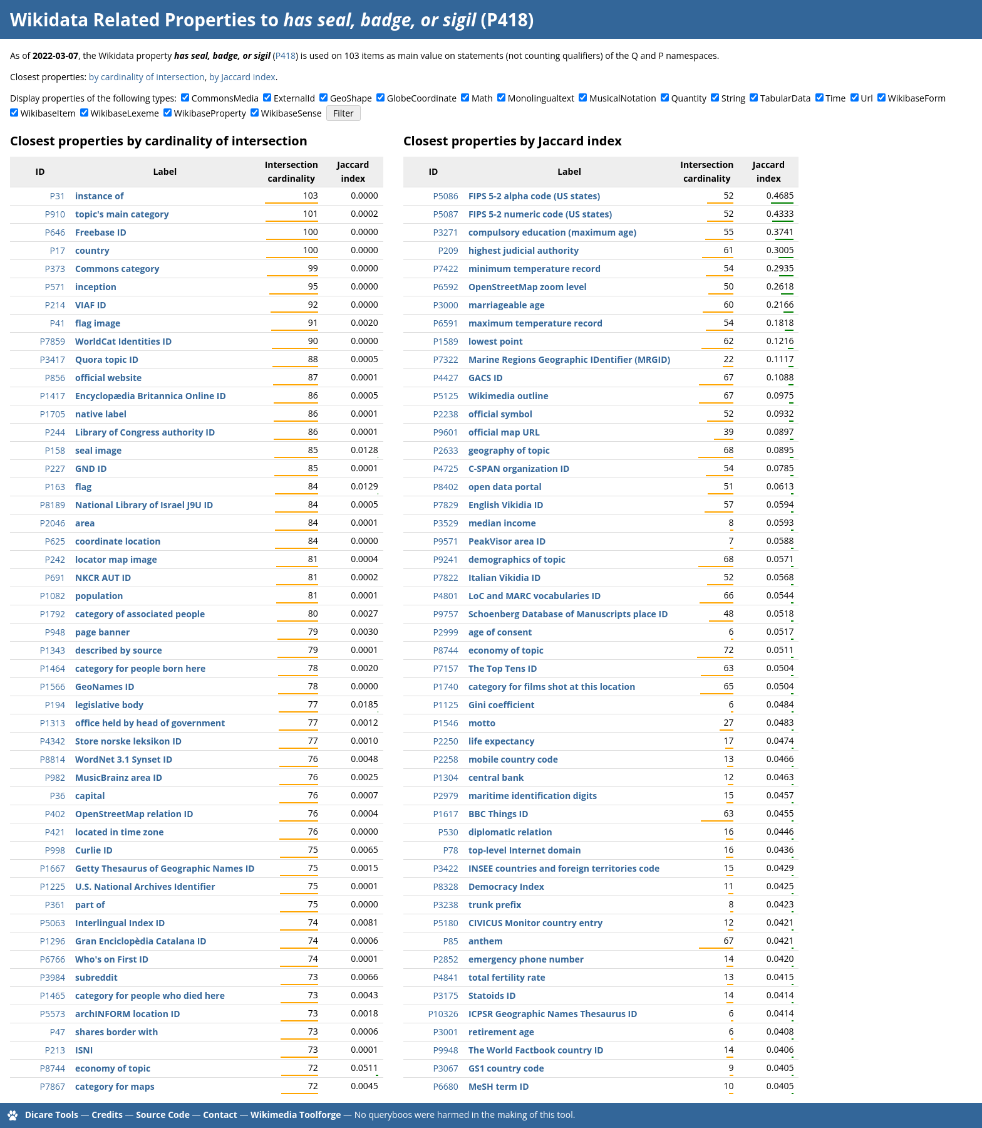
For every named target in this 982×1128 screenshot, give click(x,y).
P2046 (52, 523)
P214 (55, 305)
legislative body (109, 705)
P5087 (445, 214)
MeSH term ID (498, 1086)
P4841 (445, 977)
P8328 (445, 886)
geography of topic (509, 450)
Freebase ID (101, 232)
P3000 (445, 305)
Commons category (117, 268)
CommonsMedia (225, 98)
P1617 (445, 814)
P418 (286, 55)
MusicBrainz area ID (118, 777)
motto (481, 723)
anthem (485, 941)
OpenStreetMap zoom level (527, 287)
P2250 (445, 741)
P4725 (445, 468)
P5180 (445, 923)
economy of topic (112, 1068)
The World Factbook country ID (536, 1050)
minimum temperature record (534, 268)
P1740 (445, 686)
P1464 (52, 668)
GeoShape (351, 98)
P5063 (52, 923)
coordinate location (117, 541)
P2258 (445, 759)
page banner (102, 632)
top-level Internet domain (524, 850)
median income (502, 523)
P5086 (445, 196)
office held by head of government (150, 723)
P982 (55, 777)
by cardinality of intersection (147, 77)
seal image (98, 450)
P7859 (52, 341)
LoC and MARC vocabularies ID (534, 596)
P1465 (52, 995)
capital (90, 796)
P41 (57, 323)
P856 (55, 378)
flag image (97, 323)
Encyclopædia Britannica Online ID (150, 396)
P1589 (445, 341)
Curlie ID (94, 850)
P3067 (445, 1068)
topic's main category (122, 214)
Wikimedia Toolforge (296, 1114)
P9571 (445, 541)
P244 (55, 432)
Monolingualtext (541, 98)
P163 (55, 487)
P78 (450, 850)
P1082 (52, 596)
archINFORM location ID (127, 1014)
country (92, 250)
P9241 (445, 559)
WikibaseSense (291, 113)
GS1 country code (506, 1068)
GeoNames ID (105, 686)
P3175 (445, 995)
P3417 (52, 359)
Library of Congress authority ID (145, 432)
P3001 (445, 1032)
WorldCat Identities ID (123, 341)
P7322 (445, 359)
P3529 (445, 523)
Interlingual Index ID (120, 923)
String (733, 98)
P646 (55, 232)
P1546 (445, 723)
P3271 (445, 232)
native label (101, 414)
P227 (55, 468)
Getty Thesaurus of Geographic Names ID (165, 868)
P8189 (52, 505)
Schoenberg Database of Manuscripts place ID (568, 614)
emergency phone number (526, 959)
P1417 (52, 396)
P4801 (445, 596)
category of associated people (140, 614)
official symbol (500, 414)
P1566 (52, 686)
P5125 (445, 396)
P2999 (445, 632)
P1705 (52, 414)
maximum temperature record (535, 323)
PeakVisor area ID (506, 541)
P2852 (445, 959)
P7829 (445, 505)
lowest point (495, 341)
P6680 (445, 1086)
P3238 (445, 905)
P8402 (445, 487)
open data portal (505, 487)
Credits (107, 1114)
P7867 (52, 1086)
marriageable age (506, 305)
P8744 (52, 1068)
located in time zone (119, 832)
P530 (448, 832)
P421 (55, 832)
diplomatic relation (510, 832)
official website (108, 378)
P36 (57, 796)
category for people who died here (150, 995)
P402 (55, 814)
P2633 (445, 450)
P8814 (52, 759)
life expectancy (501, 741)
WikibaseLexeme (125, 113)
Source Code (163, 1114)
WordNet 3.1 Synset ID (123, 759)
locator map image (116, 559)
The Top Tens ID (502, 668)
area (85, 523)
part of (90, 905)
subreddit (96, 977)
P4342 (52, 741)
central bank (496, 777)
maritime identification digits (532, 796)
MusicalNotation (622, 98)
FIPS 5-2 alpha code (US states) (534, 196)
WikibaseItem (48, 113)
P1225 (52, 886)
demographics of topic (517, 559)
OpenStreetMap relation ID (134, 814)
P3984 (52, 977)
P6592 (445, 287)
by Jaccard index (242, 77)
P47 (57, 1032)
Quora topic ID (106, 359)
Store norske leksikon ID (128, 741)
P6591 (445, 323)
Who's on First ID (111, 959)
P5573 (52, 1014)
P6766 (52, 959)
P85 (450, 941)
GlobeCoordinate (422, 98)
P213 (55, 1050)
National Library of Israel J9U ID (144, 505)
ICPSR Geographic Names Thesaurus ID (553, 1014)
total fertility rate (506, 977)
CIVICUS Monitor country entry (535, 923)
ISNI (84, 1050)
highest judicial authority (523, 250)
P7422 (445, 268)
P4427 (445, 378)
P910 (55, 214)
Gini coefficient (501, 705)
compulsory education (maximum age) (552, 232)
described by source (118, 650)
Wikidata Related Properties (133, 19)
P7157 (445, 668)
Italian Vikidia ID (504, 577)
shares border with (116, 1032)
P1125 (445, 705)
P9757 (445, 614)
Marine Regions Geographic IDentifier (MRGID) (569, 359)
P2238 (445, 414)
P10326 (443, 1014)
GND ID (91, 468)
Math (482, 98)
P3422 (445, 868)
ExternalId (294, 98)
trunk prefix (494, 905)
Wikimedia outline (508, 396)
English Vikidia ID (506, 505)
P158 (55, 450)
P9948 (445, 1050)
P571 (55, 287)
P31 (57, 196)
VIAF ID (90, 305)
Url (866, 98)
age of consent (500, 632)
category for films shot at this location (552, 686)
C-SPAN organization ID (519, 468)
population (99, 596)
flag (83, 487)
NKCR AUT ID (103, 577)
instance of (99, 196)
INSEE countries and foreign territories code (563, 868)
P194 (55, 705)
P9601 (445, 432)
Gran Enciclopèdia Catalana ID (141, 941)
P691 (55, 577)
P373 (55, 268)
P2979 (445, 796)
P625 (55, 541)
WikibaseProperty (210, 113)
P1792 (52, 614)
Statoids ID (492, 995)
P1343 (52, 650)
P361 (55, 905)
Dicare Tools (51, 1114)
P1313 (52, 723)
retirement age (501, 1032)
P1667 (52, 868)
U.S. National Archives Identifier (145, 886)
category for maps (115, 1086)
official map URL (504, 432)
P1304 (445, 777)
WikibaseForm (917, 98)
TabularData (785, 98)
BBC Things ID (498, 814)
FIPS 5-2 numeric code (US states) (540, 214)
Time (835, 98)
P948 (55, 632)
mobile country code (513, 759)
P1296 (52, 941)
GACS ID (485, 378)
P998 (55, 850)
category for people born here (140, 668)
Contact (220, 1114)
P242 (55, 559)
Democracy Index (506, 886)
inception (95, 287)
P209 (448, 250)
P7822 (445, 577)
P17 (57, 250)
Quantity (688, 98)
